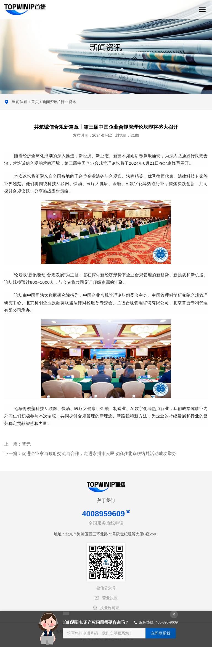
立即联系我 (160, 633)
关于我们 (106, 500)
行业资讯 (68, 101)
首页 (35, 101)
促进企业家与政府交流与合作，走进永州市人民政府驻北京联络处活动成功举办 (99, 453)
